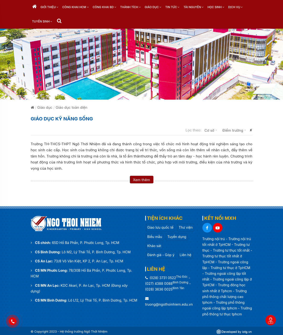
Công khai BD (104, 7)
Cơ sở (212, 130)
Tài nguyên (194, 7)
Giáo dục (153, 7)
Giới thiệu (49, 7)
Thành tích (130, 7)
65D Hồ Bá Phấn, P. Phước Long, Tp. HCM (85, 243)
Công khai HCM (75, 7)
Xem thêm (141, 180)
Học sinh (215, 7)
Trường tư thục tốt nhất (232, 250)
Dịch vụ (235, 7)
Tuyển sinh (42, 21)
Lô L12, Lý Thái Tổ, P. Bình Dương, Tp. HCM (102, 300)
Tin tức (172, 7)
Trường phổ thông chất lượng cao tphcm (224, 296)
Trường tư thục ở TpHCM (230, 268)
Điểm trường (235, 130)
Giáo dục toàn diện (71, 107)
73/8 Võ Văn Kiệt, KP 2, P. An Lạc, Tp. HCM (88, 261)
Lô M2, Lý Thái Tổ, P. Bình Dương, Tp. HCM (96, 252)
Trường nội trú (214, 239)
